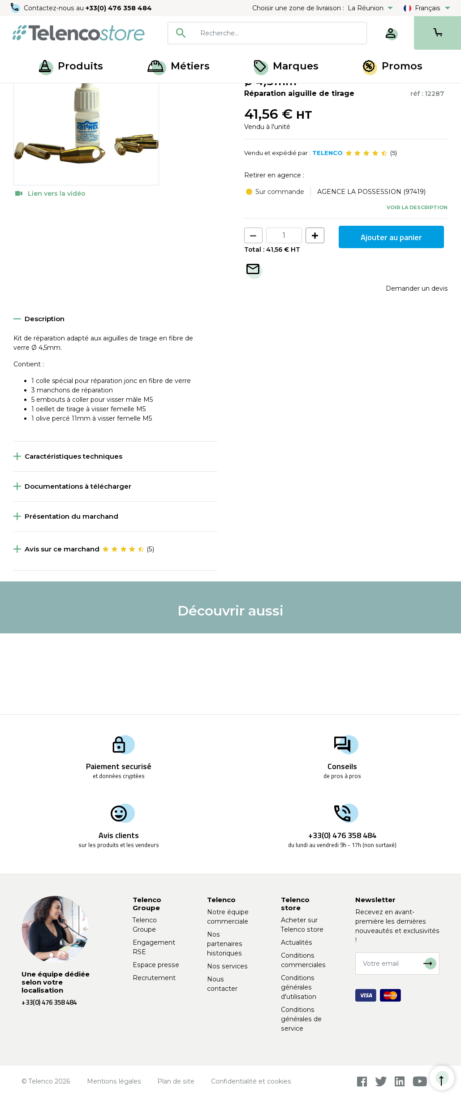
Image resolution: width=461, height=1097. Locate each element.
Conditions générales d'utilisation (298, 987)
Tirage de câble (67, 93)
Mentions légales (114, 1081)
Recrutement (154, 978)
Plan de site (175, 1081)
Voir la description (417, 288)
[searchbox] (280, 33)
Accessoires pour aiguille (137, 93)
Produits (71, 66)
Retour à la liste (41, 112)
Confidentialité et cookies (251, 1081)
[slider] (366, 234)
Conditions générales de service (301, 1019)
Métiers (178, 66)
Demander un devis (417, 370)
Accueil (24, 93)
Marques (286, 66)
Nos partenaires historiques (224, 943)
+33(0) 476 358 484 (119, 8)
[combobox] (267, 33)
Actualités (296, 942)
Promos (392, 66)
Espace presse (156, 965)
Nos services (227, 966)
